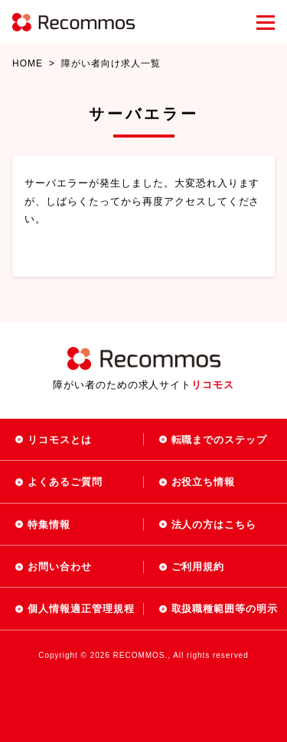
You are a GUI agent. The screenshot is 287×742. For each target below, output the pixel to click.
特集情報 (49, 524)
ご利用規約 (198, 566)
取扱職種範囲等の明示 (225, 608)
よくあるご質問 (65, 482)
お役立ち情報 (203, 482)
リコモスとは (60, 440)
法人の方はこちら (214, 524)
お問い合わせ (60, 566)
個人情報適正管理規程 (81, 608)
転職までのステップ (219, 440)
